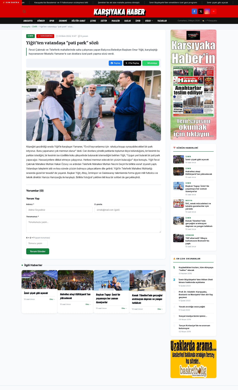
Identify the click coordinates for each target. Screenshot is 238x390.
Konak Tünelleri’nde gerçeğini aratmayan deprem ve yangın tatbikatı (198, 223)
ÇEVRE (93, 20)
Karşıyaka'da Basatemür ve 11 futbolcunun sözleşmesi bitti (69, 2)
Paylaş (115, 63)
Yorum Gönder (37, 251)
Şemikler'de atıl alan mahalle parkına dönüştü (127, 2)
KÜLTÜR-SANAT (78, 20)
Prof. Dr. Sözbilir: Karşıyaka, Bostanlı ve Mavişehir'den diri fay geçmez (196, 294)
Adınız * (30, 204)
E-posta (98, 204)
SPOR (51, 20)
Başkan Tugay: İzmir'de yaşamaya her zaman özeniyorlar (197, 189)
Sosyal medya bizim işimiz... (193, 316)
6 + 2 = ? (38, 237)
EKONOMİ (63, 20)
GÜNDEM (41, 20)
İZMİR (138, 20)
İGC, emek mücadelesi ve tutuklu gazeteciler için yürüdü (198, 206)
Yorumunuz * (32, 216)
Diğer (149, 20)
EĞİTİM (104, 20)
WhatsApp (150, 63)
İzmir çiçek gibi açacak (225, 2)
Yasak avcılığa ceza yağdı (192, 306)
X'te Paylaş (132, 63)
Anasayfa (28, 20)
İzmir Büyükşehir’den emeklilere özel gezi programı (181, 2)
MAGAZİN (116, 20)
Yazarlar (162, 20)
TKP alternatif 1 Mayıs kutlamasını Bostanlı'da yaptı (197, 241)
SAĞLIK (127, 20)
